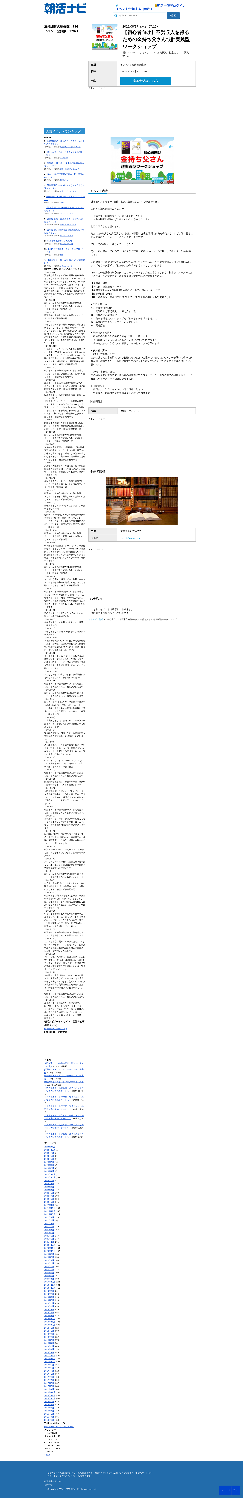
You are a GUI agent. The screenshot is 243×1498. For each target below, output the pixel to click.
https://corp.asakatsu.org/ (55, 1028)
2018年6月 (49, 1337)
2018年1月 (49, 1352)
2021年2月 (49, 1239)
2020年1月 (49, 1279)
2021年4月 (49, 1232)
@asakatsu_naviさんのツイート (59, 1426)
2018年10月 (49, 1325)
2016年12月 (49, 1392)
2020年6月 (49, 1263)
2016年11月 (49, 1395)
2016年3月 (49, 1420)
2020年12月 (49, 1245)
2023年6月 (49, 1162)
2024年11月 (49, 1147)
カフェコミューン (66, 213)
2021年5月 (49, 1229)
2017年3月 (49, 1383)
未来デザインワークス (68, 191)
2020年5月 (49, 1266)
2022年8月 (49, 1183)
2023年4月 (49, 1165)
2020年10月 (49, 1251)
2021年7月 (49, 1223)
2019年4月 (49, 1306)
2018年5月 (49, 1340)
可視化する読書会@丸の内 (59, 241)
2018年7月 (49, 1334)
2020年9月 (49, 1254)
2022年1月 (49, 1205)
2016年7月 (49, 1408)
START (62, 202)
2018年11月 (49, 1322)
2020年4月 (49, 1269)
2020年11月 (49, 1248)
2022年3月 (49, 1199)
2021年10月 (49, 1214)
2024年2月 (49, 1159)
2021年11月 (49, 1211)
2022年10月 (49, 1177)
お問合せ (48, 1484)
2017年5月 (49, 1377)
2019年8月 (49, 1294)
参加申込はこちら (145, 80)
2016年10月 (49, 1398)
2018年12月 (49, 1318)
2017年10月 (49, 1361)
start (61, 255)
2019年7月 (49, 1297)
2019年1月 (49, 1315)
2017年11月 (49, 1358)
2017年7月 (49, 1371)
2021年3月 (49, 1236)
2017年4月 (49, 1380)
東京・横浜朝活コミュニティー (71, 169)
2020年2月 (49, 1275)
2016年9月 (49, 1401)
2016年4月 (49, 1417)
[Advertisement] (64, 81)
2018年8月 (49, 1331)
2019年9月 (49, 1291)
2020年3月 (49, 1272)
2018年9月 (49, 1328)
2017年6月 (49, 1374)
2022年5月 (49, 1193)
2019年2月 (49, 1312)
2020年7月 (49, 1260)
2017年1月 (49, 1389)
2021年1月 (49, 1242)
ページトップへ (229, 1490)
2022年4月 (49, 1196)
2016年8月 (49, 1404)
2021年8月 (49, 1220)
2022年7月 (49, 1186)
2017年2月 (49, 1386)
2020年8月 (49, 1257)
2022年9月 (49, 1180)
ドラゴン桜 (64, 158)
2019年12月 (49, 1282)
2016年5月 (49, 1414)
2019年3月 (49, 1309)
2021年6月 (49, 1226)
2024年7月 (49, 1153)
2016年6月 (49, 1411)
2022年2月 (49, 1202)
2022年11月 (49, 1174)
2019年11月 (49, 1285)
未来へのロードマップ (68, 224)
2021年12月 (49, 1208)
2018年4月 (49, 1343)
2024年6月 (49, 1156)
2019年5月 (49, 1303)
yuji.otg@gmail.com (130, 538)
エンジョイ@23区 (66, 244)
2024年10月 (49, 1150)
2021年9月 (49, 1217)
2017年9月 (49, 1365)
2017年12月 (49, 1355)
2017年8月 (49, 1368)
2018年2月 (49, 1349)
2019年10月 (49, 1288)
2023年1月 (49, 1171)
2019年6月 (49, 1300)
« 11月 (47, 1455)
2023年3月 (49, 1168)
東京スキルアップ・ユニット (70, 147)
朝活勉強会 (64, 180)
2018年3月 (49, 1346)
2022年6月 (49, 1189)
